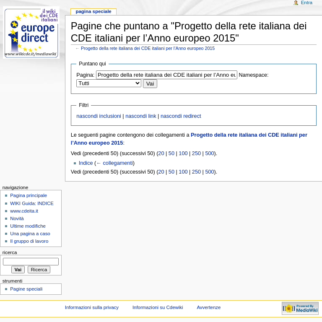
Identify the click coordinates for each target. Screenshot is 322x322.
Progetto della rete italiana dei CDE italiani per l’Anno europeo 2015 (148, 48)
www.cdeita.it (24, 210)
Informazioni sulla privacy (92, 307)
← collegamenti (114, 163)
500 (209, 153)
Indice (86, 163)
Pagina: (85, 75)
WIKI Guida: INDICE (32, 203)
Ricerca (10, 252)
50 (171, 153)
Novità (16, 218)
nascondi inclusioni (98, 116)
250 (196, 153)
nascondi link (140, 116)
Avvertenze (209, 307)
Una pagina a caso (30, 233)
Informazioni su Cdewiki (157, 307)
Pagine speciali (26, 288)
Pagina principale (28, 195)
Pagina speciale (93, 11)
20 (161, 153)
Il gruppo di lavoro (29, 241)
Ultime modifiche (28, 226)
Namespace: (253, 75)
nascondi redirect (181, 116)
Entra (306, 2)
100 (183, 153)
